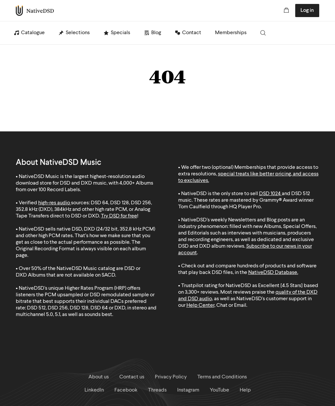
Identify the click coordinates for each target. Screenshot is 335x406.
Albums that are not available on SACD (71, 275)
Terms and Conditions (222, 377)
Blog (156, 32)
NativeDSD (35, 10)
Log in (307, 10)
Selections (78, 32)
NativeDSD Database (272, 272)
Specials (120, 32)
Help (245, 390)
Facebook (125, 390)
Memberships (231, 32)
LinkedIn (94, 390)
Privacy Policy (171, 377)
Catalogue (33, 32)
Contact (191, 32)
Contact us (131, 377)
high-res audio (54, 203)
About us (98, 377)
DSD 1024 (270, 193)
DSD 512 (300, 193)
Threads (157, 390)
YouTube (219, 390)
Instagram (188, 390)
